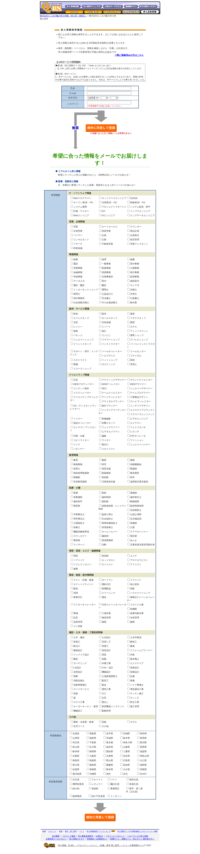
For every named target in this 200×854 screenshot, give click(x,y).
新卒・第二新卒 (71, 835)
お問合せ (99, 840)
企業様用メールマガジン (56, 842)
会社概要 (56, 840)
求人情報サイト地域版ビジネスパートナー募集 (137, 835)
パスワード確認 (68, 840)
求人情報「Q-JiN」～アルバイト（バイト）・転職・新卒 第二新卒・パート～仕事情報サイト (101, 849)
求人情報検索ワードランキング (99, 835)
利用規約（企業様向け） (97, 842)
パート (81, 835)
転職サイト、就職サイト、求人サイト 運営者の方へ (132, 842)
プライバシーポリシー (115, 840)
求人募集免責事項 (85, 840)
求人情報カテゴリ (76, 842)
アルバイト (52, 835)
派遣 (60, 835)
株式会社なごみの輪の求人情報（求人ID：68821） (63, 16)
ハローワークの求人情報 (137, 840)
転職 (44, 835)
